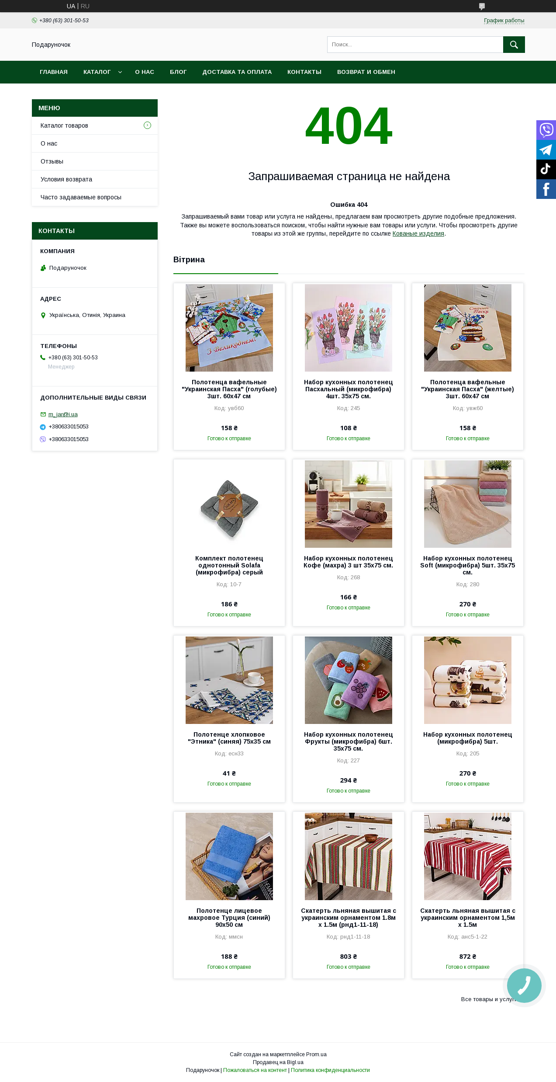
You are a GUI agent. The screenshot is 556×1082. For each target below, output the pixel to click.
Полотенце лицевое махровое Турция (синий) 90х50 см (229, 917)
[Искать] (514, 44)
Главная (54, 72)
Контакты (304, 72)
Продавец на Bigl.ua (278, 1062)
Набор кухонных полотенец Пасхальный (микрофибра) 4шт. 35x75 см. (348, 389)
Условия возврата (66, 179)
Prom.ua (316, 1054)
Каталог (97, 72)
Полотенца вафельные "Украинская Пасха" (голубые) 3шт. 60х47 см (229, 389)
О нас (144, 72)
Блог (178, 72)
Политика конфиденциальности (330, 1070)
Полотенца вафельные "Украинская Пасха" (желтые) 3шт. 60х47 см (467, 389)
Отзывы (52, 161)
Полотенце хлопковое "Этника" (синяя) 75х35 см (229, 738)
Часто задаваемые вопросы (81, 197)
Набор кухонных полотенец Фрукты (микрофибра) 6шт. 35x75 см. (348, 741)
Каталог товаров (64, 125)
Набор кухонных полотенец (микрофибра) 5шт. (467, 738)
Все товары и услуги (489, 999)
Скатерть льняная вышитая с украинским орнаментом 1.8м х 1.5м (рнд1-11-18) (348, 917)
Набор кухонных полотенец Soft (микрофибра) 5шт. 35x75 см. (467, 565)
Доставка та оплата (237, 72)
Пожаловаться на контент (255, 1070)
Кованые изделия (418, 233)
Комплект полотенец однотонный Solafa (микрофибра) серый (229, 565)
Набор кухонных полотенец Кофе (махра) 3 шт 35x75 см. (348, 562)
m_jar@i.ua (63, 414)
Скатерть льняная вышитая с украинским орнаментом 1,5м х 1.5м (467, 917)
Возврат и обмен (366, 72)
